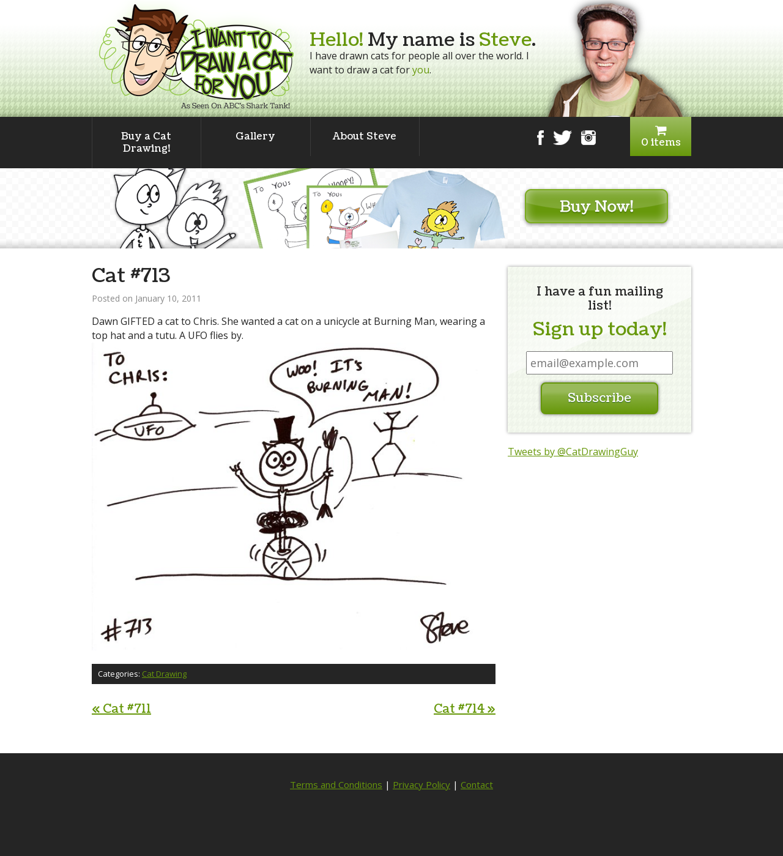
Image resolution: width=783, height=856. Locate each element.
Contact (477, 784)
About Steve (364, 136)
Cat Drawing (164, 673)
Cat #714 (464, 709)
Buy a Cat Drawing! (146, 142)
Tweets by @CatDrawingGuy (573, 451)
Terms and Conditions (336, 784)
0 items (660, 136)
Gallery (255, 136)
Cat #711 (121, 709)
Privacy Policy (421, 784)
